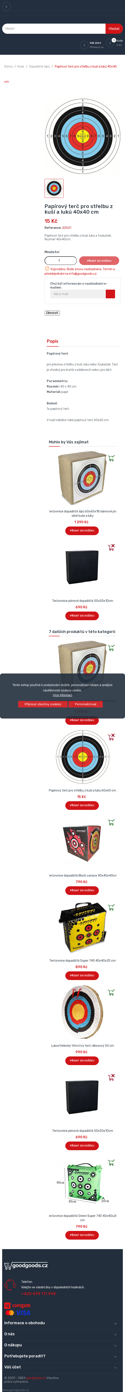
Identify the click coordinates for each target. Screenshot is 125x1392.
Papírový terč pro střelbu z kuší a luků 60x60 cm (82, 790)
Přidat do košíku (99, 260)
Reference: (53, 228)
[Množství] (61, 260)
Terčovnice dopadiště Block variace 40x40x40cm (82, 875)
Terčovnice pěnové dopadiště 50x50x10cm (82, 601)
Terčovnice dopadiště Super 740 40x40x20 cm (82, 960)
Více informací (62, 695)
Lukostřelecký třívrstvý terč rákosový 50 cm (82, 1046)
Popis (52, 341)
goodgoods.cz (36, 1378)
